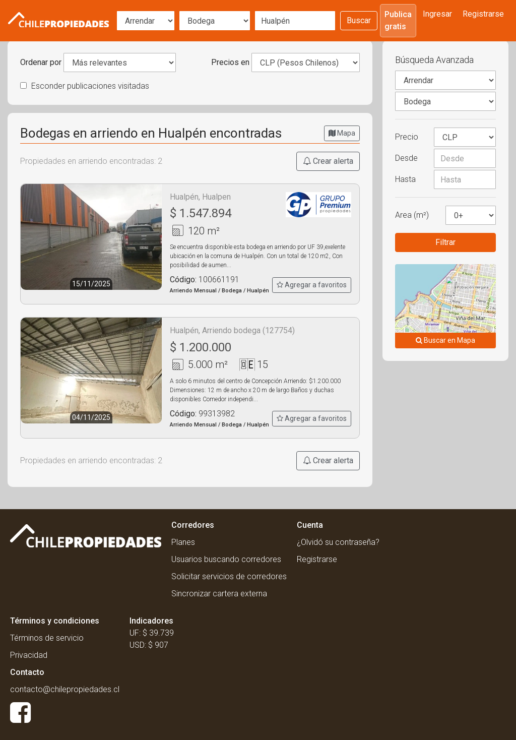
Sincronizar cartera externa (219, 593)
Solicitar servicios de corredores (229, 576)
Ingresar (437, 14)
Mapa (342, 133)
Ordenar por (40, 62)
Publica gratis (398, 20)
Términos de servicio (47, 638)
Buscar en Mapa (445, 340)
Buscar (359, 20)
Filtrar (445, 242)
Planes (183, 542)
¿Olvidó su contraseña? (338, 542)
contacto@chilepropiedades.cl (64, 689)
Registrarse (483, 14)
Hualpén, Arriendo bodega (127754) (232, 330)
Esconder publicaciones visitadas (84, 86)
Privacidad (28, 655)
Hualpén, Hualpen (200, 197)
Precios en (230, 62)
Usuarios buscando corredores (226, 559)
